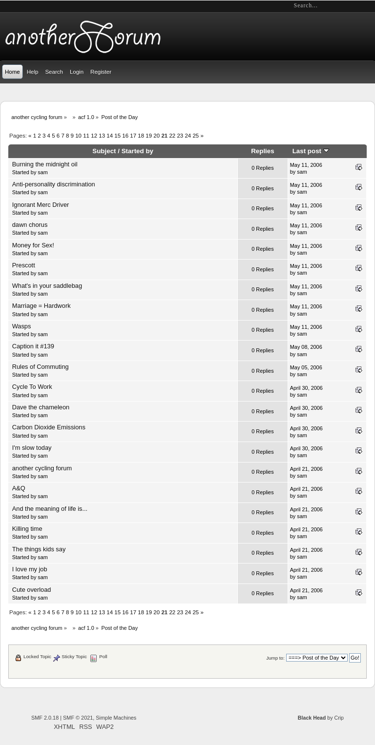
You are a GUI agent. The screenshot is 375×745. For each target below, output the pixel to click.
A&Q (18, 488)
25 (195, 136)
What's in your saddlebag (47, 285)
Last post (310, 151)
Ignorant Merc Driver (40, 204)
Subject (104, 151)
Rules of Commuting (40, 366)
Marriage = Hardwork (41, 305)
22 (172, 136)
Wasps (21, 326)
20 (156, 136)
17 (133, 136)
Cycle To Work (32, 386)
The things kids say (39, 549)
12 (94, 136)
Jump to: (275, 658)
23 (180, 136)
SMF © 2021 (78, 718)
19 (149, 136)
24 (188, 136)
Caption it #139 (33, 346)
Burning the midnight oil (45, 164)
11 (86, 136)
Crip (339, 718)
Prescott (23, 265)
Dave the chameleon (40, 407)
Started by (137, 151)
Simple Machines (116, 718)
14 (109, 136)
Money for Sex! (33, 245)
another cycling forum (42, 468)
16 (125, 136)
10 (78, 136)
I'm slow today (32, 447)
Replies (262, 151)
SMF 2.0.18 (45, 718)
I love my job (29, 569)
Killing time (27, 528)
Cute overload (31, 589)
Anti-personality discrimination (53, 184)
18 (141, 136)
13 (102, 136)
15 (117, 136)
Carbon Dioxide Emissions (48, 427)
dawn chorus (30, 224)
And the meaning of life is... (49, 508)
